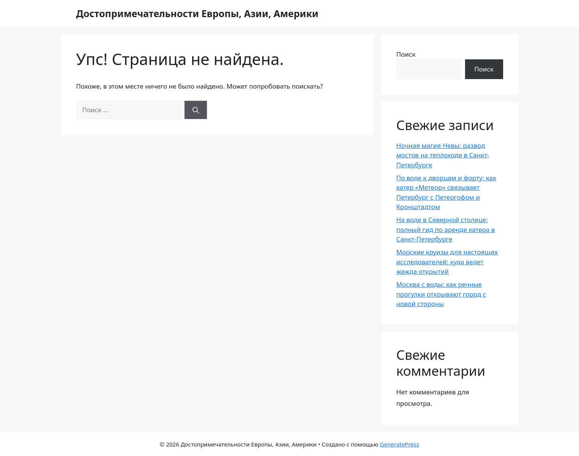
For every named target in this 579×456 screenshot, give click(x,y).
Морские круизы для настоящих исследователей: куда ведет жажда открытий (447, 262)
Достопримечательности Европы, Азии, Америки (197, 13)
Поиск (406, 54)
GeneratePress (399, 444)
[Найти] (195, 110)
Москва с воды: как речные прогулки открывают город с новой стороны (441, 294)
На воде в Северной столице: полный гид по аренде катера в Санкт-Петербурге (445, 229)
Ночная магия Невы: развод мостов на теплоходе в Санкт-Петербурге (442, 155)
